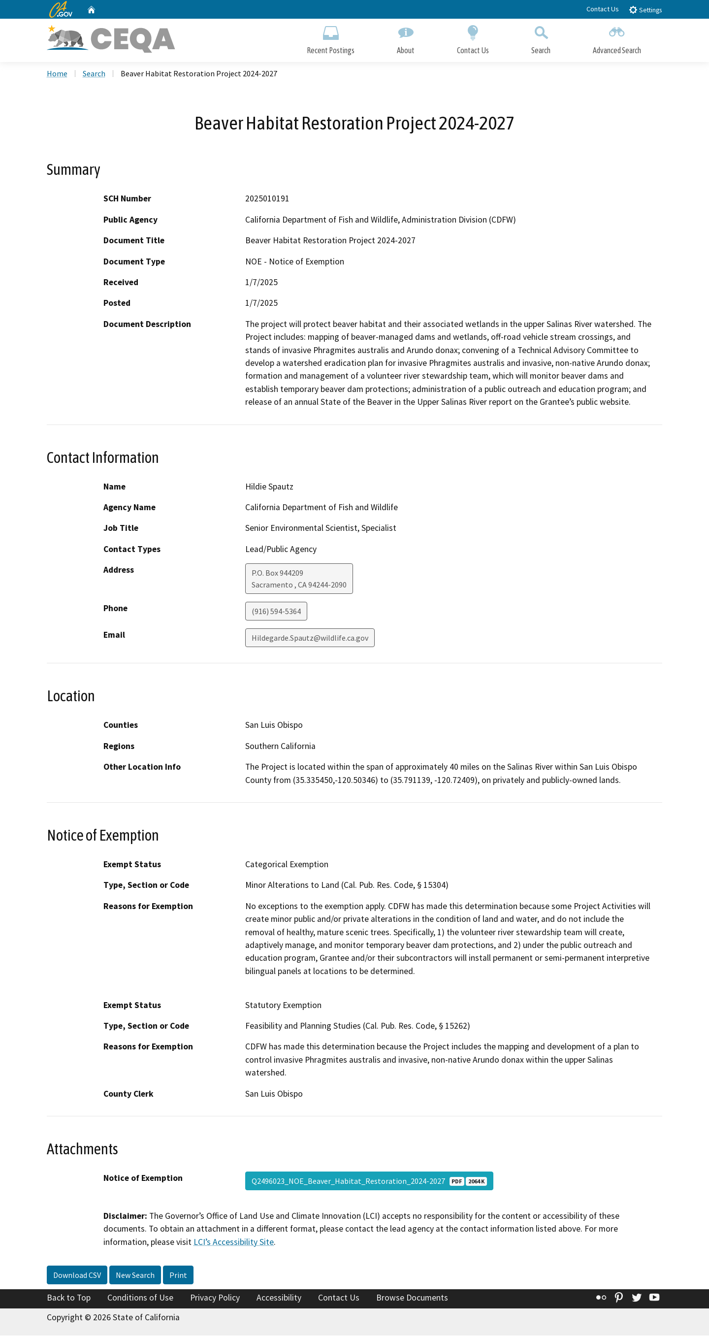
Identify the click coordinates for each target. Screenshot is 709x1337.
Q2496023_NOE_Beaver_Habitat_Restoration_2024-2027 (369, 1182)
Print (178, 1276)
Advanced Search (617, 38)
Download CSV (77, 1276)
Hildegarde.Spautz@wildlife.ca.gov (310, 639)
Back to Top (69, 1299)
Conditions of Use (140, 1299)
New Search (135, 1276)
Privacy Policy (215, 1299)
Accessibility (279, 1299)
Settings (645, 9)
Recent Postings (330, 38)
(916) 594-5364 (276, 613)
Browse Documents (412, 1299)
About (405, 38)
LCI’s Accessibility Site (233, 1243)
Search (541, 38)
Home (57, 74)
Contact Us (602, 8)
